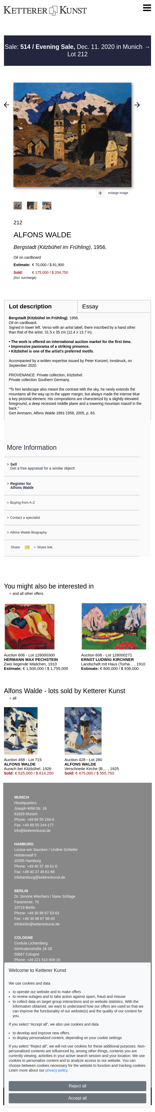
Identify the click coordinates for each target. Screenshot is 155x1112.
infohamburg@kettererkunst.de (39, 877)
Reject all (77, 1086)
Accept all (77, 1098)
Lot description (30, 306)
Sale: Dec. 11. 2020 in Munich (74, 46)
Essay (90, 306)
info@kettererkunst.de (32, 830)
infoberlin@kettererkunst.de (37, 924)
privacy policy (56, 1070)
